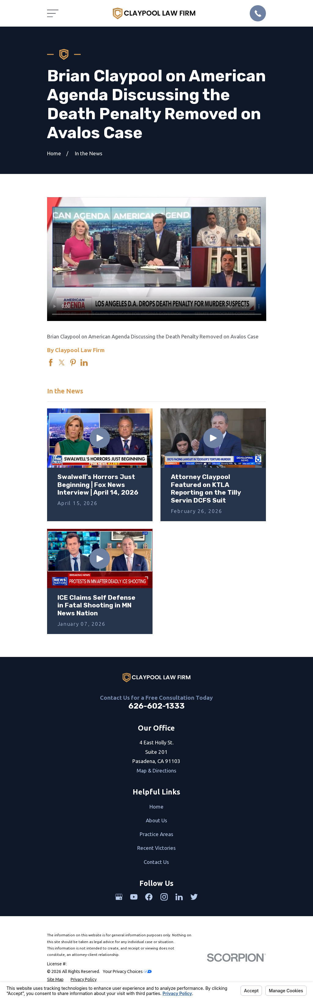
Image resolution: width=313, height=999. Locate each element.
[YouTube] (134, 897)
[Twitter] (194, 897)
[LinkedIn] (179, 897)
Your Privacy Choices (127, 971)
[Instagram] (164, 897)
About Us (156, 820)
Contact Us (156, 862)
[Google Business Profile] (119, 897)
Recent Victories (156, 848)
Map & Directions (156, 770)
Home (156, 806)
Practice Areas (156, 834)
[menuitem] (55, 980)
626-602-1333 (156, 705)
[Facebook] (149, 897)
